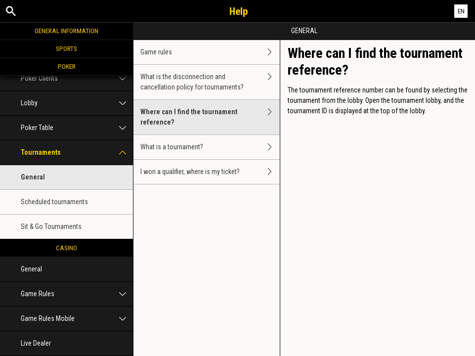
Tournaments (77, 152)
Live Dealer (36, 343)
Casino (66, 248)
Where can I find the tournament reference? (210, 117)
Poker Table (77, 128)
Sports (66, 48)
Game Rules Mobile (77, 319)
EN (461, 11)
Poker (67, 66)
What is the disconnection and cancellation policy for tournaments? (210, 82)
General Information (66, 31)
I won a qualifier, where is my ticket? (210, 172)
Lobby (77, 103)
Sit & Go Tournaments (51, 226)
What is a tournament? (210, 147)
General (33, 177)
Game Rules (77, 294)
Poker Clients (77, 78)
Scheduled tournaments (54, 202)
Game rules (210, 52)
